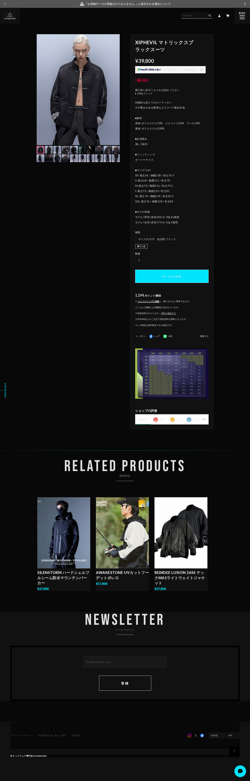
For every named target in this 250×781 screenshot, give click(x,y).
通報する (204, 336)
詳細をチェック (144, 93)
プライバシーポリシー (22, 740)
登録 (125, 688)
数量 (137, 253)
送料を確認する (168, 313)
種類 (137, 232)
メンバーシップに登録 (148, 301)
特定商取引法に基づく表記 (52, 740)
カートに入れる (171, 276)
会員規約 (75, 740)
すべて (143, 419)
